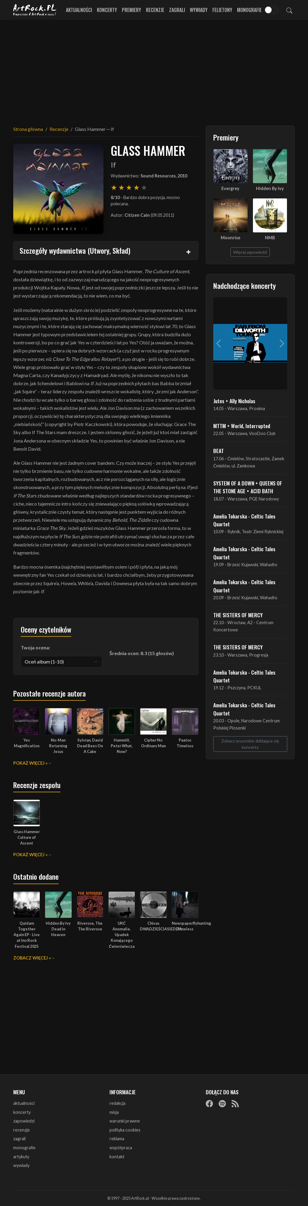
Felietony (222, 10)
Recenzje (155, 10)
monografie (24, 1147)
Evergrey (230, 188)
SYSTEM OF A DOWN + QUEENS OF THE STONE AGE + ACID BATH (247, 487)
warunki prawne (124, 1120)
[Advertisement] (154, 69)
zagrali (19, 1138)
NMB (270, 237)
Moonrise (230, 237)
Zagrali (177, 10)
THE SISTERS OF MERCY (238, 615)
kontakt (117, 1156)
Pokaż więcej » (30, 763)
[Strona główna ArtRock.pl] (35, 9)
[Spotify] (222, 1103)
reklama (116, 1138)
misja (114, 1112)
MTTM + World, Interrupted (241, 426)
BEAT (218, 451)
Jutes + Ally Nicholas (234, 401)
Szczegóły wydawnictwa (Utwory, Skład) (75, 250)
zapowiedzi (24, 1120)
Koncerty (107, 10)
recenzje (21, 1129)
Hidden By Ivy (270, 188)
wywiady (21, 1165)
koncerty (22, 1112)
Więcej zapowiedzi (250, 252)
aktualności (24, 1103)
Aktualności (79, 10)
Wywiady (199, 10)
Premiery (131, 10)
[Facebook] (209, 1103)
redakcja (117, 1103)
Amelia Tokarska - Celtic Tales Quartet (244, 520)
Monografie (249, 10)
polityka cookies (124, 1129)
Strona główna (28, 129)
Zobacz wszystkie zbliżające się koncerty (250, 744)
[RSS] (235, 1103)
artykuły (21, 1156)
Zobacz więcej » (32, 957)
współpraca (120, 1147)
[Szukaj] (289, 10)
